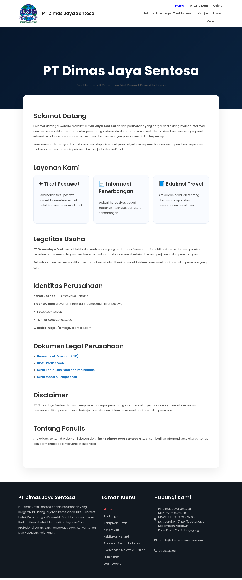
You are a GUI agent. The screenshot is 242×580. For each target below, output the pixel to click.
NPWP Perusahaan (50, 363)
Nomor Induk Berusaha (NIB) (58, 356)
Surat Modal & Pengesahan (57, 377)
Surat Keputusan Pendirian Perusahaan (66, 370)
